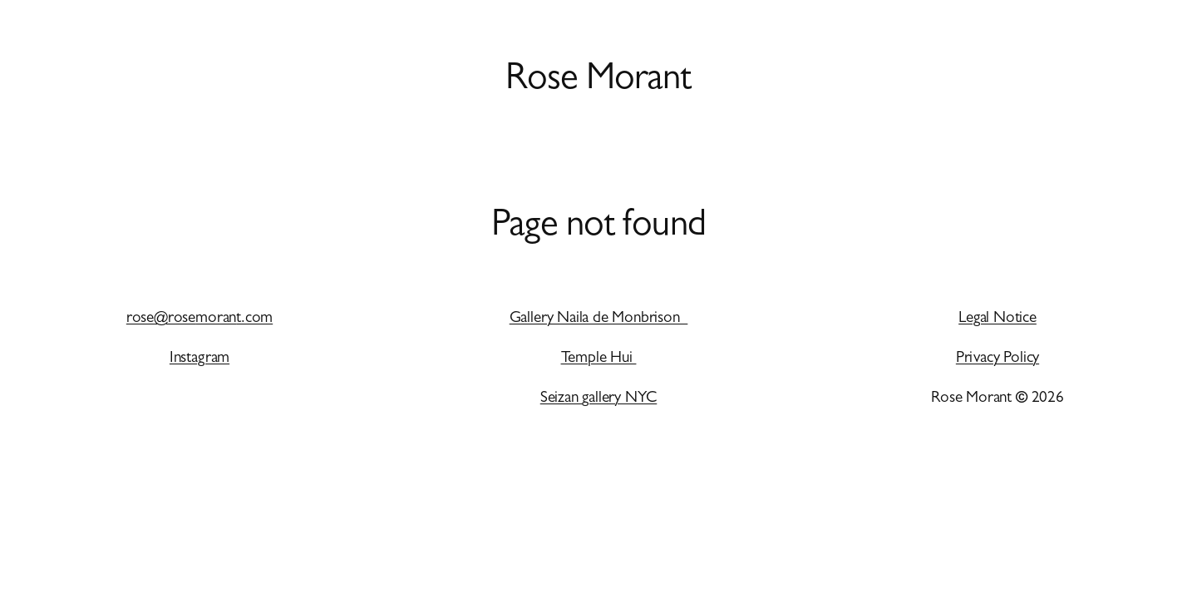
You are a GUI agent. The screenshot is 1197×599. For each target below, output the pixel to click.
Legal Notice (997, 319)
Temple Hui (599, 359)
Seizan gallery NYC (599, 399)
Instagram (199, 359)
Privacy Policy (997, 359)
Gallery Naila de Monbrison (599, 319)
